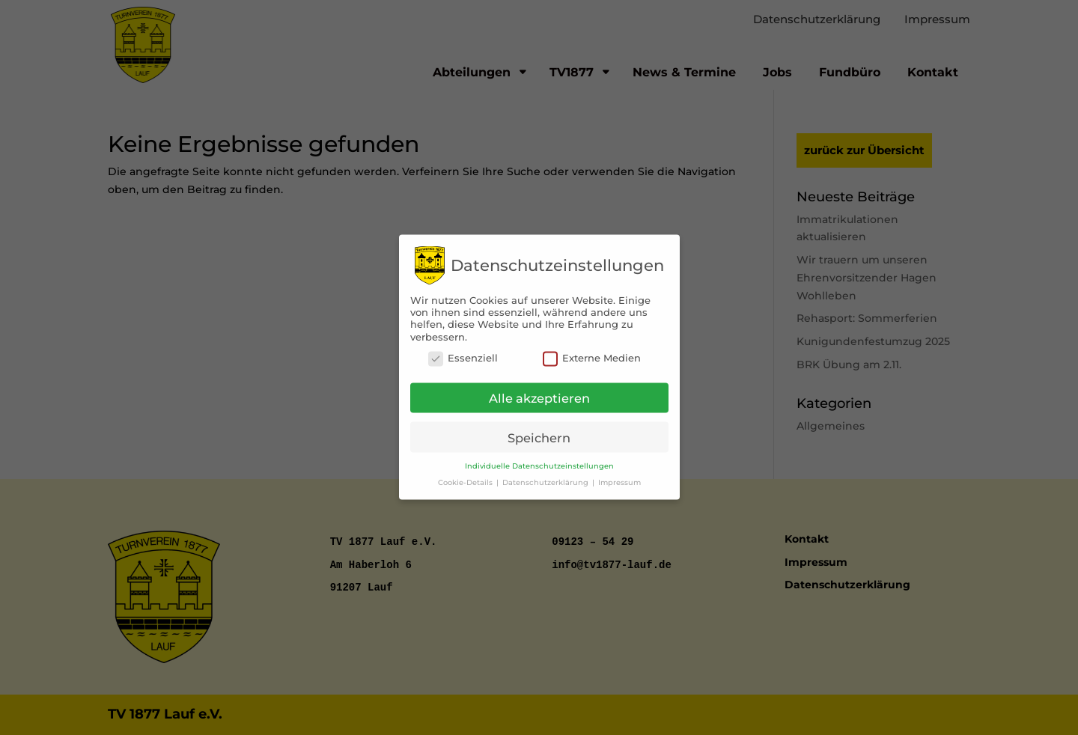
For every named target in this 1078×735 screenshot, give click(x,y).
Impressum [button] (619, 474)
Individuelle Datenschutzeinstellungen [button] (539, 458)
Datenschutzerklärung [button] (546, 474)
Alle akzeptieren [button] (539, 390)
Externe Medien (592, 351)
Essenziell (463, 351)
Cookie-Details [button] (466, 474)
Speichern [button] (539, 429)
